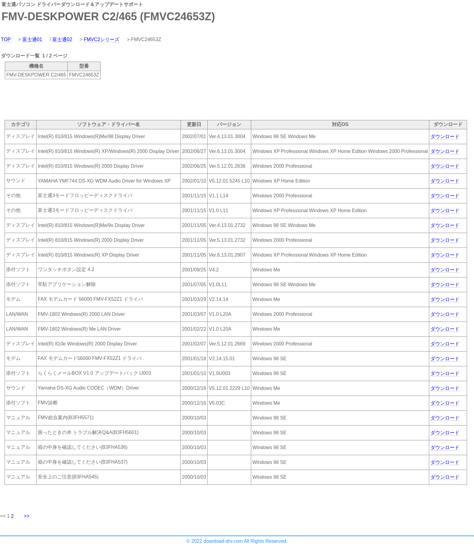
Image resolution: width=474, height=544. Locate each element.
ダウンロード (444, 136)
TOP (6, 39)
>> (27, 516)
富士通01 (32, 39)
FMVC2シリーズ (101, 39)
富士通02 (62, 39)
